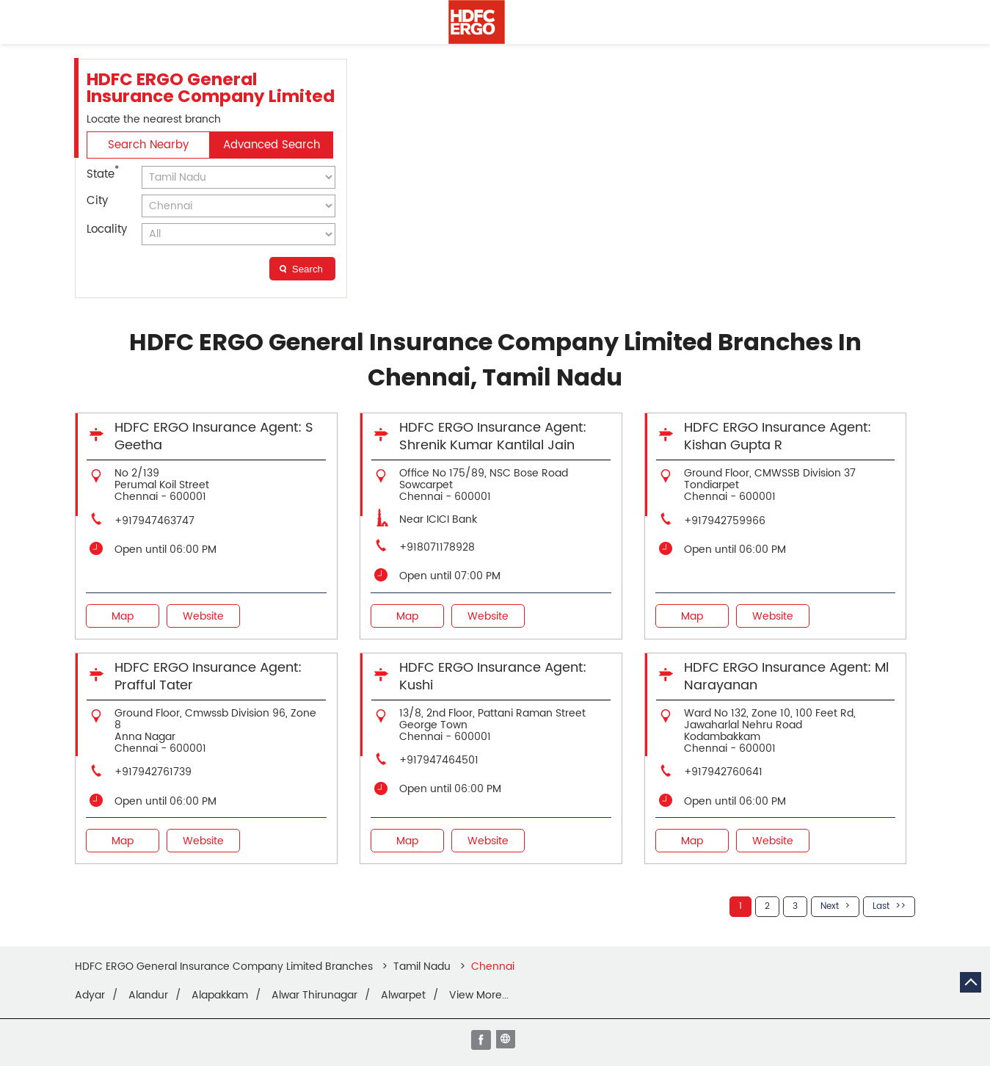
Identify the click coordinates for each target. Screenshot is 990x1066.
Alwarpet (403, 995)
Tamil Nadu (422, 966)
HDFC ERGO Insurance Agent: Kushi (492, 676)
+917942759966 (724, 520)
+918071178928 (437, 547)
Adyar (90, 995)
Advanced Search (271, 145)
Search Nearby (148, 145)
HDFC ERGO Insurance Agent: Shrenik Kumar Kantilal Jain (492, 436)
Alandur (148, 995)
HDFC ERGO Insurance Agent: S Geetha (213, 436)
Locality (107, 229)
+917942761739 (153, 772)
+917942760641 (723, 772)
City (97, 201)
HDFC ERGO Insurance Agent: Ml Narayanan (786, 676)
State (103, 173)
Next (829, 906)
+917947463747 (154, 520)
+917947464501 (438, 760)
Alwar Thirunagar (314, 995)
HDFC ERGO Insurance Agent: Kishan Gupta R (777, 436)
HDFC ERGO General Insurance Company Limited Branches (225, 966)
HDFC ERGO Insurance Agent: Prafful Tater (208, 676)
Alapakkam (220, 995)
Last (881, 906)
